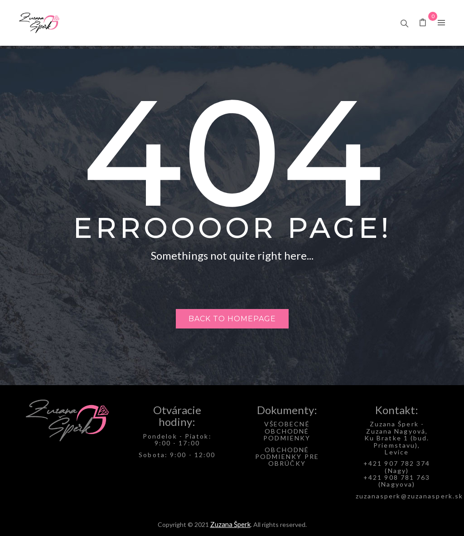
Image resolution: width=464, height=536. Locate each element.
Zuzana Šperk (230, 524)
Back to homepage (232, 318)
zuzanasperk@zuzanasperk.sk (410, 496)
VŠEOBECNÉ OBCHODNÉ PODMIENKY (286, 431)
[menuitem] (109, 23)
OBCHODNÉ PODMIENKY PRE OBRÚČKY (287, 457)
